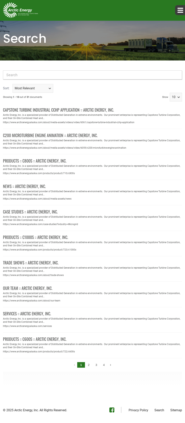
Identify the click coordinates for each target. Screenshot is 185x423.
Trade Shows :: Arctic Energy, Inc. (31, 263)
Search (159, 410)
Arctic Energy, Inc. (26, 410)
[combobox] (92, 74)
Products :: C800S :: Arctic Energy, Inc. (34, 161)
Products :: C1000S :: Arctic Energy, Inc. (35, 237)
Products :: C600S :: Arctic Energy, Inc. (34, 339)
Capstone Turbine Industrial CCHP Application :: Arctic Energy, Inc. (58, 110)
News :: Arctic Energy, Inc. (24, 186)
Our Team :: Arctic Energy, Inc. (27, 288)
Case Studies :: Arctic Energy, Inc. (30, 212)
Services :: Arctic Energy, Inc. (27, 314)
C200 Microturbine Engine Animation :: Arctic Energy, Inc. (50, 135)
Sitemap (176, 410)
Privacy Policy (138, 410)
